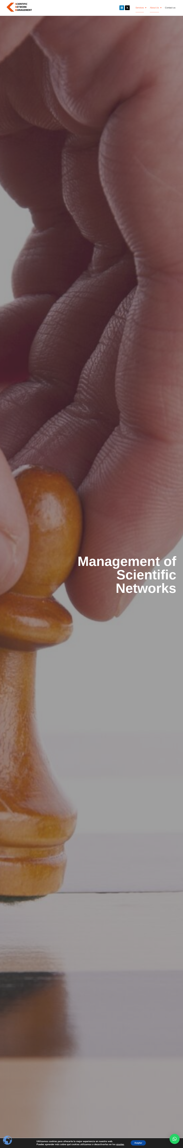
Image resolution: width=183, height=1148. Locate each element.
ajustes (118, 1144)
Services (141, 7)
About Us (155, 7)
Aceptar (138, 1142)
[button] (175, 1139)
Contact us (170, 7)
